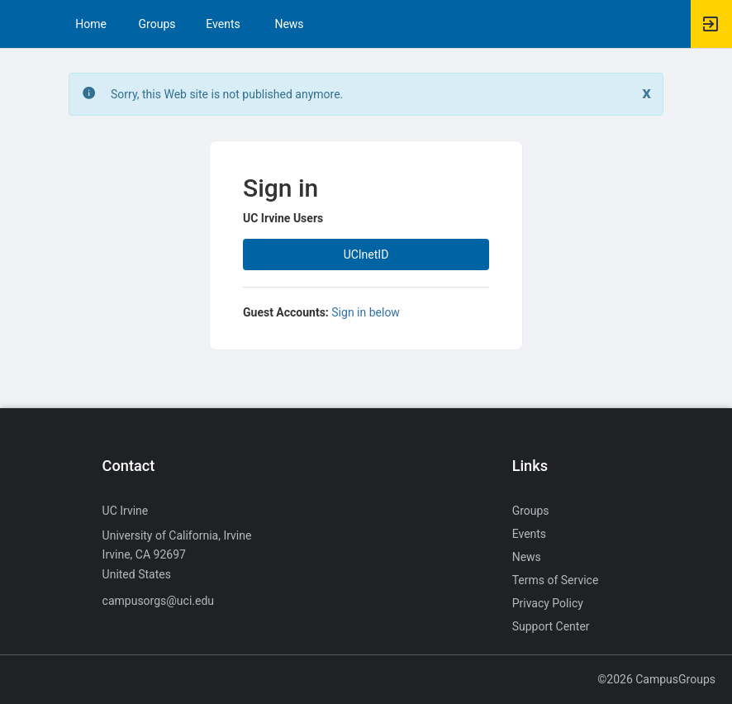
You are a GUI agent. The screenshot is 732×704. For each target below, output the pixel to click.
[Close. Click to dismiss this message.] (646, 93)
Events (223, 24)
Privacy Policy (547, 603)
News (288, 24)
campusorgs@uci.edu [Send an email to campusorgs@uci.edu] (158, 600)
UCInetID (366, 254)
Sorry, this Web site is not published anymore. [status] (227, 94)
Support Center (551, 626)
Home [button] (91, 24)
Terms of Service (555, 580)
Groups (157, 24)
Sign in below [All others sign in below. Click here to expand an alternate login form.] (365, 312)
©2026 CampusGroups (656, 679)
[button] (21, 24)
